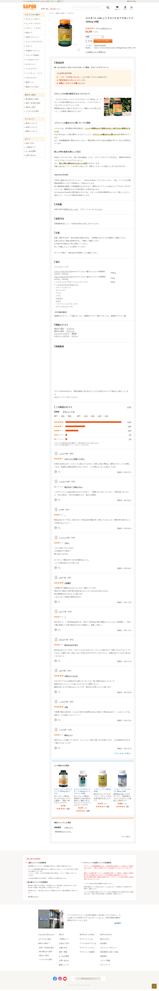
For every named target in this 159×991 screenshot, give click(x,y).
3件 (130, 439)
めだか (61, 640)
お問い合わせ (31, 155)
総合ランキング (31, 123)
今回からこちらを (71, 676)
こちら (99, 209)
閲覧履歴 (57, 827)
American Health (100, 45)
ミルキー (62, 481)
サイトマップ (105, 965)
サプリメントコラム (87, 948)
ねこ (60, 612)
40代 (99, 416)
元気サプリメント (32, 37)
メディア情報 (105, 960)
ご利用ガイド (31, 147)
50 (127, 806)
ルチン (58, 301)
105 (108, 806)
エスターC (70, 13)
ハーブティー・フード (34, 73)
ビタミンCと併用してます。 (75, 459)
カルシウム (58, 277)
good (56, 471)
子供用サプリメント (33, 51)
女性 (62, 416)
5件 (130, 435)
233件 (129, 407)
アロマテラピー (31, 78)
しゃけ (61, 702)
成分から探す (60, 13)
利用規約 (103, 956)
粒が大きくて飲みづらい (73, 487)
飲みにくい (68, 735)
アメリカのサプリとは (88, 943)
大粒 (66, 707)
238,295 (53, 9)
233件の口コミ (105, 28)
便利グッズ (30, 82)
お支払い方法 (64, 943)
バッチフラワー (31, 69)
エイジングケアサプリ (34, 42)
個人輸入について (33, 896)
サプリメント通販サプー (30, 7)
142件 (129, 422)
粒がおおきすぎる (71, 645)
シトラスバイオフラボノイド (67, 285)
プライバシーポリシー (108, 948)
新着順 (56, 412)
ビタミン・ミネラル (61, 336)
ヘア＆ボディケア (32, 60)
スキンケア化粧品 (32, 55)
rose (60, 578)
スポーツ (29, 46)
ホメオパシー (31, 64)
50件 (129, 426)
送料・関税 (63, 952)
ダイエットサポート (33, 19)
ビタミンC (58, 271)
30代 (92, 416)
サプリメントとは (86, 939)
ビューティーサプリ (61, 333)
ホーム (51, 13)
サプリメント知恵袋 (87, 952)
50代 (106, 416)
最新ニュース (64, 965)
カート (131, 9)
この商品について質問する (95, 52)
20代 (86, 416)
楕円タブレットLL (71, 209)
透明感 (74, 333)
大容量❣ (67, 583)
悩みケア (29, 33)
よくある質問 (31, 151)
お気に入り (117, 9)
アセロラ (59, 298)
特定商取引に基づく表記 (109, 952)
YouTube (65, 979)
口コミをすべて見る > (123, 753)
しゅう (61, 454)
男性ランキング (31, 131)
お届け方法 (63, 948)
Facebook (55, 979)
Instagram (60, 979)
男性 (69, 416)
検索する (108, 7)
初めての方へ (30, 143)
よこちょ (62, 538)
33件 (129, 431)
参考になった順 (68, 412)
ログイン (125, 9)
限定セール (32, 87)
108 (88, 811)
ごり (60, 730)
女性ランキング (31, 127)
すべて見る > (126, 837)
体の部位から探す (32, 99)
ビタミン (75, 336)
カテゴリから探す (44, 939)
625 (68, 808)
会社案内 (117, 923)
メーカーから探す (32, 111)
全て (56, 416)
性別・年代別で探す (33, 103)
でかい (66, 543)
